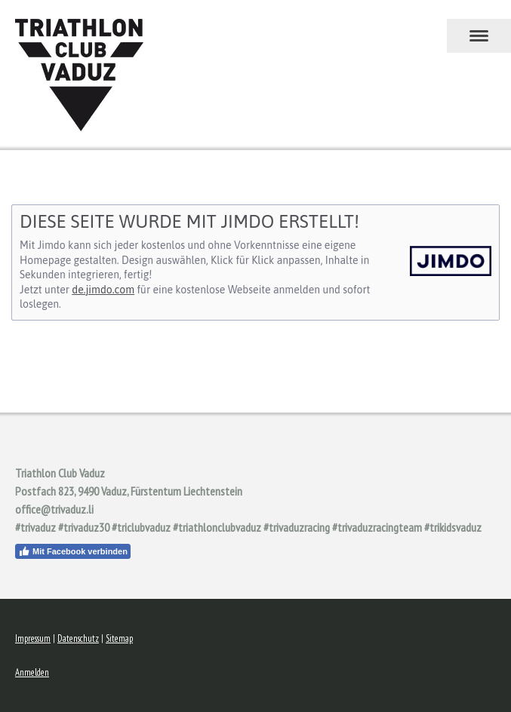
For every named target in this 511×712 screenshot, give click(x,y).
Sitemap (119, 638)
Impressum (33, 638)
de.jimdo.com (103, 290)
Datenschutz (78, 638)
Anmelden (32, 672)
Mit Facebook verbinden (73, 551)
